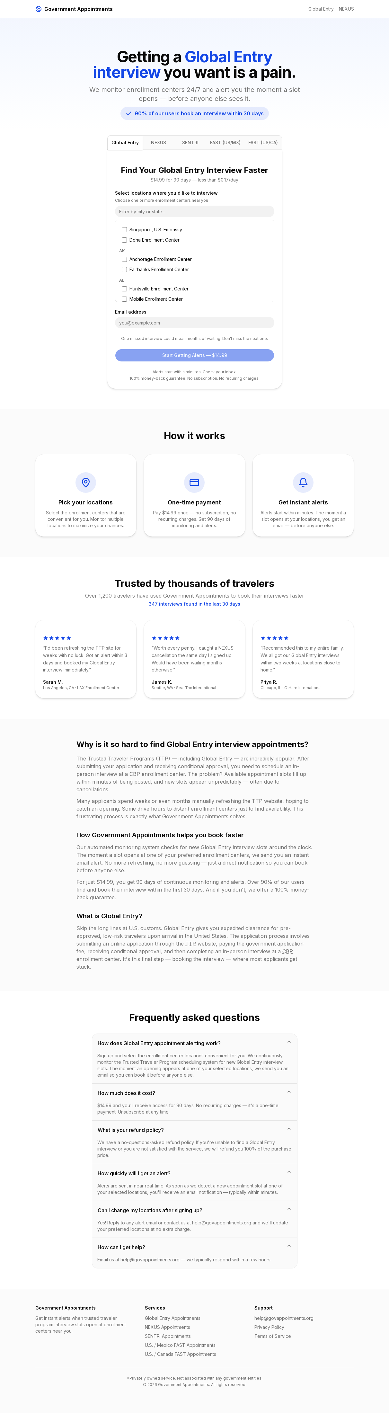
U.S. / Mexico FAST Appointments (180, 1345)
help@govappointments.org (284, 1318)
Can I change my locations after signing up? (195, 1209)
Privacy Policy (269, 1327)
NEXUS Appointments (167, 1327)
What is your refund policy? (195, 1129)
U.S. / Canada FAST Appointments (180, 1354)
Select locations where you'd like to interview (166, 193)
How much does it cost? (195, 1092)
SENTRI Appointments (168, 1336)
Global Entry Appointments (172, 1318)
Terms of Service (272, 1336)
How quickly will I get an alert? (195, 1173)
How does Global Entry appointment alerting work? (195, 1042)
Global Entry (321, 9)
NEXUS (346, 9)
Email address (130, 312)
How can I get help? (195, 1246)
